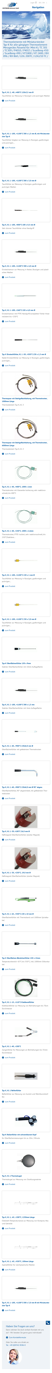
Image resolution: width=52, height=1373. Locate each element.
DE (40, 3)
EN (44, 3)
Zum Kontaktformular (17, 1337)
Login (32, 3)
